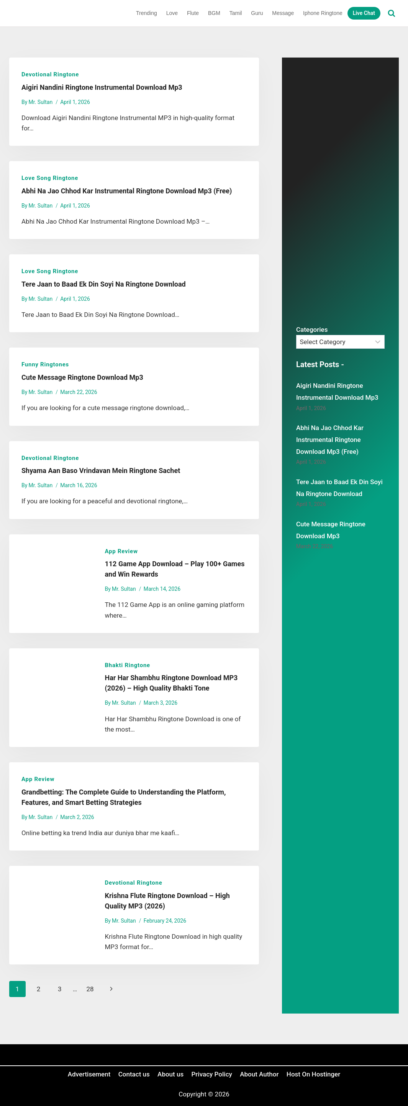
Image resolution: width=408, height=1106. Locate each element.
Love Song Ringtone (49, 178)
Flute (193, 13)
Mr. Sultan (41, 102)
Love (172, 13)
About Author (259, 1074)
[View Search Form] (391, 13)
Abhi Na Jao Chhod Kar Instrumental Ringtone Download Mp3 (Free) (126, 191)
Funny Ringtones (45, 364)
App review (121, 551)
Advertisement (89, 1074)
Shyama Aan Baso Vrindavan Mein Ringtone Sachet (100, 470)
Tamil (235, 13)
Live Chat (364, 13)
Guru (257, 13)
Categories (312, 329)
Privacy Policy (212, 1074)
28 (89, 989)
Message (283, 13)
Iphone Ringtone (322, 13)
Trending (146, 13)
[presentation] (50, 583)
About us (170, 1074)
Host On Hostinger (313, 1074)
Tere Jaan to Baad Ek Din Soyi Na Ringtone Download (103, 284)
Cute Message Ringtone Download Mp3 (82, 377)
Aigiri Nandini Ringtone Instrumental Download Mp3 (101, 87)
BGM (214, 13)
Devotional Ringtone (50, 74)
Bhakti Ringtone (127, 665)
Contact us (134, 1074)
